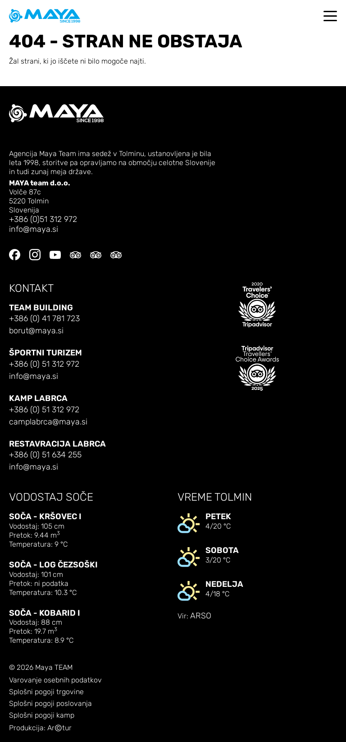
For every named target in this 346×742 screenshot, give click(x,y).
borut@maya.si (36, 331)
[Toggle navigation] (330, 16)
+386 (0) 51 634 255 (45, 455)
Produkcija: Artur (40, 728)
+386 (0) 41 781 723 (44, 318)
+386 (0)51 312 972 (43, 219)
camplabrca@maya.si (48, 422)
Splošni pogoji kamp (41, 715)
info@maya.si (33, 229)
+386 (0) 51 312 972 (44, 364)
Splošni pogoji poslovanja (50, 703)
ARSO (200, 616)
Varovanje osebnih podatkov (55, 680)
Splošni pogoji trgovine (46, 692)
